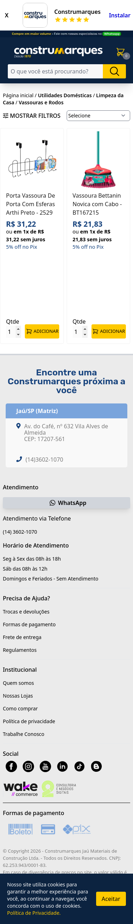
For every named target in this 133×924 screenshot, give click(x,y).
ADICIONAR (42, 331)
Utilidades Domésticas (65, 95)
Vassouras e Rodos (41, 102)
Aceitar (111, 899)
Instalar (120, 15)
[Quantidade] (13, 332)
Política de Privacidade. (34, 912)
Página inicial (18, 95)
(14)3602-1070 (44, 459)
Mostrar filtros (32, 116)
